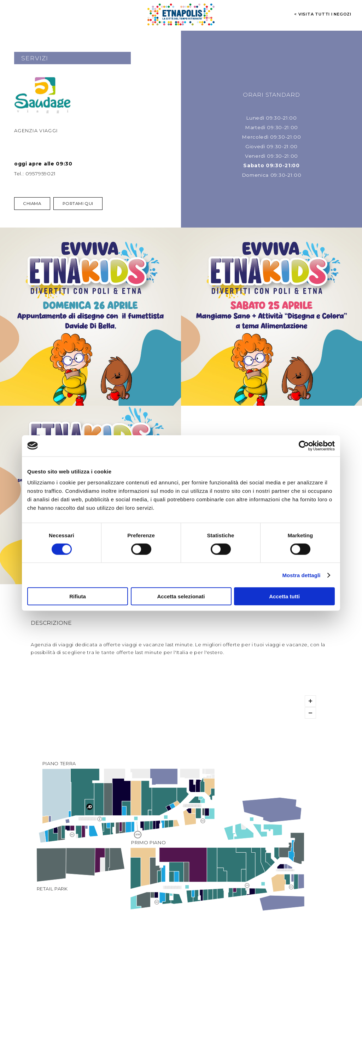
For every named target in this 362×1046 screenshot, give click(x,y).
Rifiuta (77, 596)
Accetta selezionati (181, 596)
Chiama (32, 203)
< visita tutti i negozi (322, 14)
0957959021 (40, 173)
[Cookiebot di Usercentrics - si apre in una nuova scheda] (304, 445)
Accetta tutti (284, 596)
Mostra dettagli (301, 575)
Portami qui (78, 203)
